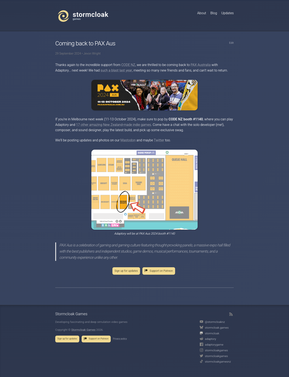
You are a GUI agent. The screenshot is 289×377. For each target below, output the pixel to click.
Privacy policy (120, 338)
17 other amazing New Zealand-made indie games (113, 124)
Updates (227, 13)
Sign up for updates (126, 271)
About (201, 13)
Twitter (159, 140)
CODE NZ (128, 65)
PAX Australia (201, 65)
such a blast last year (116, 70)
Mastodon (128, 140)
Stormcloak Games (83, 16)
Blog (213, 13)
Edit (231, 43)
